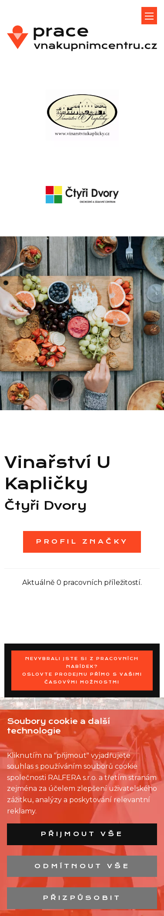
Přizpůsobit (82, 898)
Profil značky (82, 541)
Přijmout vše (82, 834)
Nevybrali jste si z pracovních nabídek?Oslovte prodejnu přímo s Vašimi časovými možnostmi (82, 670)
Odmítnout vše (82, 866)
